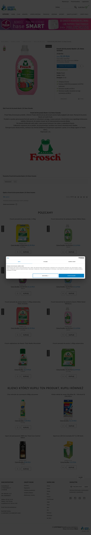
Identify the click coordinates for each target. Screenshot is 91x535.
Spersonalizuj (45, 275)
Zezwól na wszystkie (71, 275)
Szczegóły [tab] (45, 261)
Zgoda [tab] (19, 261)
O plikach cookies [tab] (71, 261)
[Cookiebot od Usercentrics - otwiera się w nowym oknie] (76, 258)
